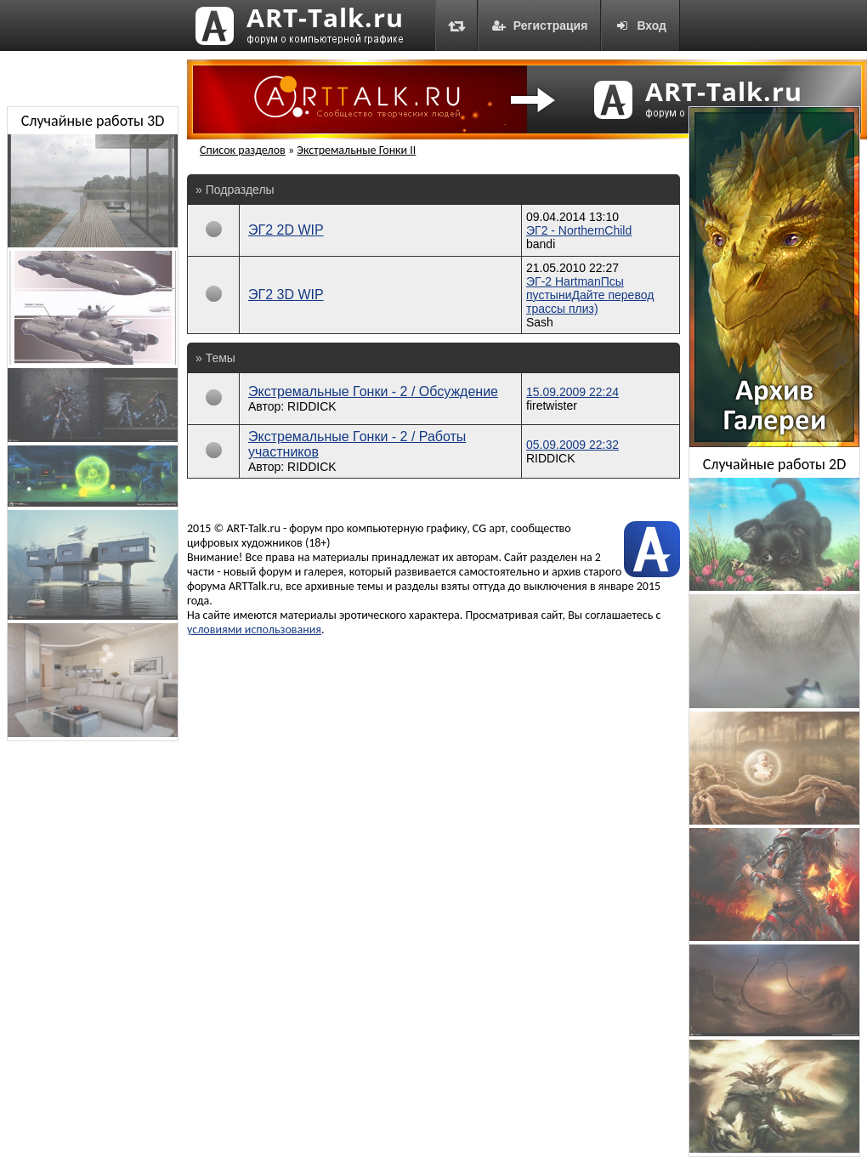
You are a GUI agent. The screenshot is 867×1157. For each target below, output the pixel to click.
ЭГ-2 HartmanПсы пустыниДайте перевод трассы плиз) (590, 295)
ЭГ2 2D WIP (286, 230)
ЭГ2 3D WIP (286, 294)
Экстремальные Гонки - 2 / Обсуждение (373, 391)
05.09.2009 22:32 (572, 444)
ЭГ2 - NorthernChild (579, 230)
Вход (640, 25)
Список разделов (243, 150)
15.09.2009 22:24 (572, 392)
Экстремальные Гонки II (356, 150)
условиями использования (254, 629)
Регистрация (539, 25)
